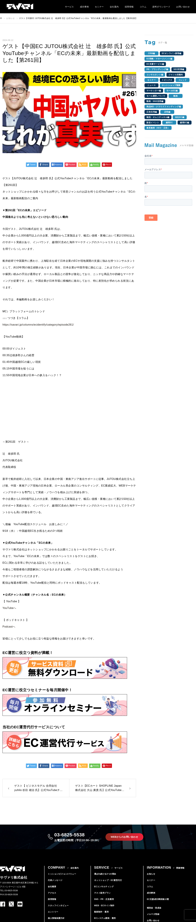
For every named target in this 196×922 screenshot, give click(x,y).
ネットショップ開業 (171, 85)
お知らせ (151, 878)
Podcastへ (8, 626)
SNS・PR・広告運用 (104, 903)
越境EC (169, 122)
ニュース (151, 85)
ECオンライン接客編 (171, 53)
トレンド (182, 80)
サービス (69, 6)
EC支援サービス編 (155, 64)
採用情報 (129, 6)
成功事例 (84, 6)
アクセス (52, 897)
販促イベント (153, 122)
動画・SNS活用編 (155, 101)
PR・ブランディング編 (157, 69)
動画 (175, 96)
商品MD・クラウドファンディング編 (164, 106)
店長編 (167, 112)
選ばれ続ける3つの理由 (105, 878)
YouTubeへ (9, 608)
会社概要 (52, 891)
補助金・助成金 (154, 912)
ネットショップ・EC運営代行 (108, 884)
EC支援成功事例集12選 (158, 903)
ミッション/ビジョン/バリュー (62, 878)
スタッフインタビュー (58, 910)
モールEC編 (172, 90)
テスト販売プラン (102, 897)
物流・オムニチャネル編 (158, 117)
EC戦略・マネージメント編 (159, 59)
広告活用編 (152, 112)
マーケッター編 (154, 90)
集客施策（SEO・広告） (158, 128)
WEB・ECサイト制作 (104, 910)
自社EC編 (179, 117)
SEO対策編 (178, 69)
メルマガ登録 (153, 918)
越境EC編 (184, 122)
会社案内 (114, 6)
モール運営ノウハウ (156, 96)
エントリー (53, 916)
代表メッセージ (55, 884)
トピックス (167, 80)
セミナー (99, 6)
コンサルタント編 (155, 74)
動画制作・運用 (101, 916)
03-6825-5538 (76, 839)
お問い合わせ (183, 6)
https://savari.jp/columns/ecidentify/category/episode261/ (38, 324)
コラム (143, 6)
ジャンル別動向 (175, 74)
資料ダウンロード (161, 6)
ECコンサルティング (104, 891)
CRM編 (151, 53)
